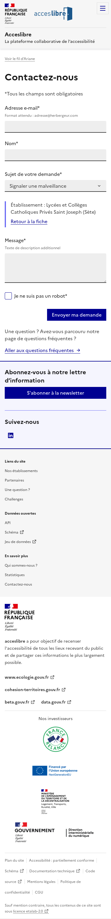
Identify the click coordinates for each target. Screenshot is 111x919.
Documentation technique (52, 871)
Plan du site (14, 860)
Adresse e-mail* (55, 111)
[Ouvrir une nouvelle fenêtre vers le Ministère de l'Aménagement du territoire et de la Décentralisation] (55, 802)
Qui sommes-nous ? (21, 565)
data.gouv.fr (53, 702)
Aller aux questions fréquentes (39, 350)
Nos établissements (21, 471)
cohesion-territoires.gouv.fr (32, 690)
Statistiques (15, 575)
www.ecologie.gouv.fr (27, 677)
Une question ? (17, 489)
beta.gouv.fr (17, 702)
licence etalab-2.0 (28, 911)
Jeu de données (18, 541)
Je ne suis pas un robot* (40, 295)
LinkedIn (11, 435)
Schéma (11, 532)
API (8, 523)
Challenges (14, 499)
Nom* (11, 143)
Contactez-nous (18, 584)
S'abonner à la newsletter (55, 392)
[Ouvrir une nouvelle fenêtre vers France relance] (55, 739)
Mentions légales (41, 881)
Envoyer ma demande (77, 314)
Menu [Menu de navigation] (103, 8)
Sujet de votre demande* (33, 174)
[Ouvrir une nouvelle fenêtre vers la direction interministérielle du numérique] (55, 833)
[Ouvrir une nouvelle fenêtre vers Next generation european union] (55, 770)
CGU (39, 892)
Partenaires (14, 480)
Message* (55, 244)
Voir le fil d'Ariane (20, 58)
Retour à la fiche (29, 221)
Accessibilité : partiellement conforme (61, 860)
